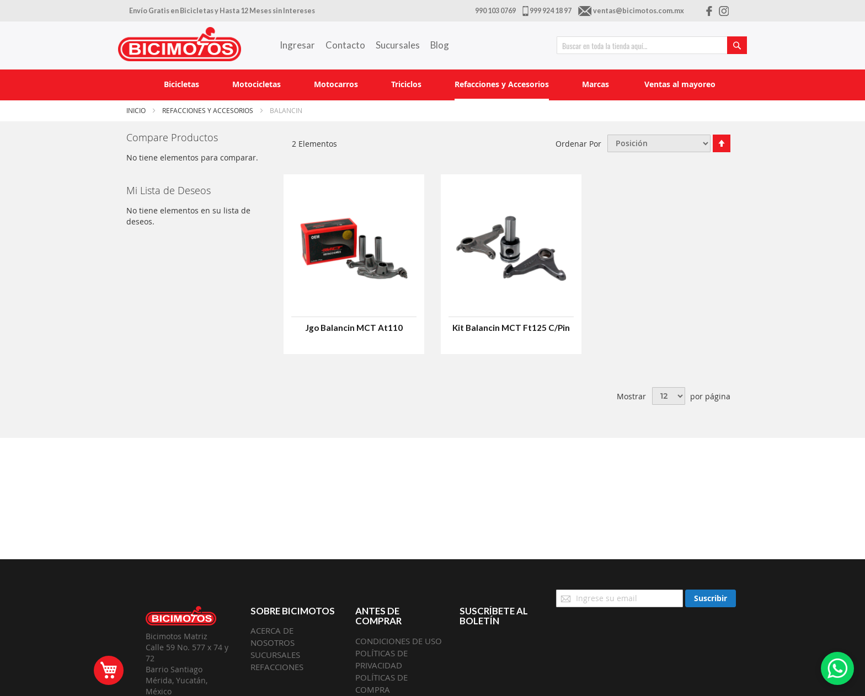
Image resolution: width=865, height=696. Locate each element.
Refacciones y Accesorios (208, 110)
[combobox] (652, 45)
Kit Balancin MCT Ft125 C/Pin (511, 328)
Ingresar (297, 45)
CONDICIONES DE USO (398, 640)
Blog (439, 45)
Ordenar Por (578, 143)
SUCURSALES (275, 654)
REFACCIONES (276, 666)
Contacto (345, 45)
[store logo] (179, 44)
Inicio (136, 110)
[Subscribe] (710, 598)
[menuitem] (181, 84)
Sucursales (398, 45)
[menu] (432, 84)
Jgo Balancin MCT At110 (354, 328)
